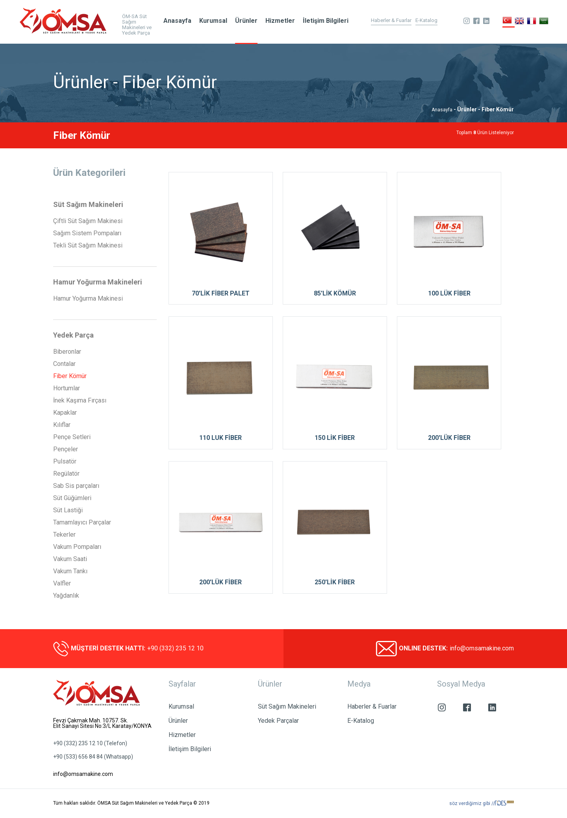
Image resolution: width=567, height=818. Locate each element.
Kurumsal (213, 20)
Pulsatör (64, 461)
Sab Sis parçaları (76, 486)
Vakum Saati (70, 559)
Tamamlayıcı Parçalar (82, 522)
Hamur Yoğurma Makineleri (97, 282)
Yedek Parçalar (278, 720)
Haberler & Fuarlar (391, 20)
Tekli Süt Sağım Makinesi (87, 245)
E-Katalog (426, 20)
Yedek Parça (73, 335)
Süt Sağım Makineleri (88, 204)
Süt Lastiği (68, 510)
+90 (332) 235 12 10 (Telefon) (90, 743)
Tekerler (64, 535)
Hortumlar (66, 388)
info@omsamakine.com (482, 648)
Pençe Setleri (72, 437)
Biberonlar (67, 352)
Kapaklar (65, 413)
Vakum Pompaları (77, 547)
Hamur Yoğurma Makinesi (88, 298)
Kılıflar (61, 425)
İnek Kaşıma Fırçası (79, 400)
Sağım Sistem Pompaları (87, 233)
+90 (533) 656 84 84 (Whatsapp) (93, 756)
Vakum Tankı (70, 571)
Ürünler (246, 20)
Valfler (62, 583)
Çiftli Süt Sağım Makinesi (87, 221)
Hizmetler (280, 20)
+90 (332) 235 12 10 (175, 648)
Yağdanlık (66, 596)
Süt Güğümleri (72, 498)
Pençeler (65, 449)
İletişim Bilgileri (325, 20)
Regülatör (66, 474)
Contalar (64, 364)
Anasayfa (177, 20)
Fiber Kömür (70, 376)
